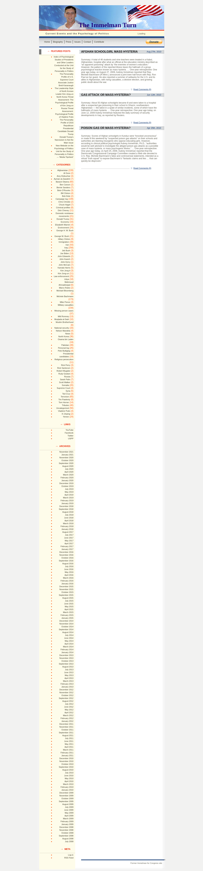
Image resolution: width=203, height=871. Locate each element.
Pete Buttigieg (64, 351)
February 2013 (66, 684)
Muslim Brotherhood (64, 322)
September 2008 (66, 836)
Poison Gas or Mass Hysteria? (106, 127)
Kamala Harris (64, 268)
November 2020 (66, 457)
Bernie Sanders (63, 187)
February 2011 (66, 753)
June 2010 (68, 775)
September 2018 (66, 509)
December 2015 (66, 586)
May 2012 (69, 710)
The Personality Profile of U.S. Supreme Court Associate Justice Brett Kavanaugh (65, 79)
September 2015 (66, 595)
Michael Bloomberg (65, 291)
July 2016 (69, 566)
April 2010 (68, 781)
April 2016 (68, 575)
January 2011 (67, 755)
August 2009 (67, 804)
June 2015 (68, 604)
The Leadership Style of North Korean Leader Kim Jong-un (64, 91)
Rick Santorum (63, 368)
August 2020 (67, 466)
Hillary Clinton (64, 239)
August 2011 (67, 735)
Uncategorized (62, 408)
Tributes (65, 405)
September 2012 (66, 698)
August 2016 (67, 563)
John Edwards (64, 256)
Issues (77, 42)
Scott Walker (64, 382)
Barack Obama (62, 182)
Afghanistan (62, 170)
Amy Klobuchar (63, 176)
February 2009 (66, 821)
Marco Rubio (64, 288)
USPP (70, 438)
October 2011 (67, 730)
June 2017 (68, 538)
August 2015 (67, 598)
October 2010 (67, 764)
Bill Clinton (65, 193)
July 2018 (69, 515)
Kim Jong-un (63, 273)
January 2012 (67, 721)
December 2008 (66, 827)
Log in (70, 855)
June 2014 (68, 638)
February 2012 (66, 718)
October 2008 (67, 833)
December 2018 (66, 506)
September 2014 (66, 629)
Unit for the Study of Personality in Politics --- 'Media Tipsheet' (64, 154)
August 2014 (67, 632)
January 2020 (67, 480)
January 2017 (67, 549)
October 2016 (67, 558)
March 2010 (68, 784)
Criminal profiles (63, 207)
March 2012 (68, 715)
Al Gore (67, 173)
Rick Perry (65, 365)
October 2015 (67, 592)
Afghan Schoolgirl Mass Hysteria (109, 51)
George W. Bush (62, 236)
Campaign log (62, 199)
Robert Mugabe (63, 371)
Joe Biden (64, 253)
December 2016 (66, 552)
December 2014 (66, 621)
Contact (87, 42)
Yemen (66, 417)
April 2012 (68, 712)
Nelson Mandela (63, 331)
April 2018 (68, 520)
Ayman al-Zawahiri (62, 179)
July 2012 (69, 704)
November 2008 (66, 830)
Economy (65, 222)
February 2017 (66, 546)
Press (68, 42)
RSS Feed (68, 858)
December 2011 (66, 724)
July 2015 (69, 601)
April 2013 (68, 678)
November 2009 (66, 796)
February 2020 (66, 478)
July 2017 (69, 535)
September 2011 (66, 733)
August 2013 (67, 667)
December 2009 (66, 793)
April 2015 (68, 609)
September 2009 (66, 801)
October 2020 (67, 460)
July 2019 (69, 489)
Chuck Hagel (64, 205)
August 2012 (67, 701)
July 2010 (69, 773)
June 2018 (68, 518)
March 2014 (68, 647)
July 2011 (69, 738)
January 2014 (67, 652)
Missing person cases (63, 311)
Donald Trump (63, 219)
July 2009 (69, 807)
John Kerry (65, 262)
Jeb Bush (66, 250)
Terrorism (65, 397)
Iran (67, 245)
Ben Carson (65, 185)
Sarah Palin (65, 379)
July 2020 (69, 469)
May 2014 (69, 641)
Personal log (63, 348)
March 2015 (68, 612)
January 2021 (67, 455)
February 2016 (66, 581)
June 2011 (68, 741)
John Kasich (64, 259)
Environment (63, 228)
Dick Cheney (63, 210)
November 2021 (66, 452)
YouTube (69, 430)
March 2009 (68, 818)
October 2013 (67, 661)
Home (47, 42)
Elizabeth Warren (62, 225)
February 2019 (66, 500)
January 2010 (67, 790)
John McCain (64, 265)
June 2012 (68, 707)
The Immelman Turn (107, 25)
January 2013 (67, 687)
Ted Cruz (66, 394)
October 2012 (67, 695)
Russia (67, 377)
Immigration (64, 242)
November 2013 (66, 658)
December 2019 (66, 483)
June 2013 (68, 672)
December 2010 (66, 758)
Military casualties (65, 305)
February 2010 (66, 787)
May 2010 (69, 778)
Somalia (65, 385)
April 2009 (68, 816)
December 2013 (66, 655)
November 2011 (66, 727)
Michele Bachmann (65, 296)
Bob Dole (66, 196)
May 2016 (69, 572)
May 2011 (69, 744)
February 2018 (66, 526)
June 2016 (68, 569)
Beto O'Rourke (63, 190)
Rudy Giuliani (64, 374)
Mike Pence (65, 302)
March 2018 (68, 523)
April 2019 (68, 495)
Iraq (66, 248)
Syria (68, 391)
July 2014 (69, 635)
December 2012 (66, 690)
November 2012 (66, 692)
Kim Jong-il (65, 271)
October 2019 (67, 486)
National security (61, 328)
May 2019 (69, 492)
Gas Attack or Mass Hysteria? (106, 94)
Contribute (99, 42)
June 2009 (68, 810)
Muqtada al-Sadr (61, 319)
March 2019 (68, 498)
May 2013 (69, 675)
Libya (66, 279)
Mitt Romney (63, 316)
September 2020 (66, 463)
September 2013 (66, 664)
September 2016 (66, 561)
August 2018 (67, 512)
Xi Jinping (66, 414)
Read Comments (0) (142, 89)
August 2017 (67, 532)
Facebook (69, 433)
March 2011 (68, 750)
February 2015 (66, 615)
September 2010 (66, 767)
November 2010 (66, 761)
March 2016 (68, 578)
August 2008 (67, 839)
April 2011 (68, 747)
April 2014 (68, 644)
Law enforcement (61, 276)
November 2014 (66, 624)
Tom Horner (64, 402)
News (67, 334)
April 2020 (68, 472)
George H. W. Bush (64, 230)
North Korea (63, 336)
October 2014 (67, 626)
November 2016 (66, 555)
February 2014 (66, 649)
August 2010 (67, 770)
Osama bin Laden (65, 339)
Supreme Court (63, 388)
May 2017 (69, 541)
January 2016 (67, 584)
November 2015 (66, 589)
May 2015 (69, 606)
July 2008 (69, 841)
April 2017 (68, 543)
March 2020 (68, 475)
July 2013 (69, 669)
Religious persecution (64, 359)
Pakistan (65, 345)
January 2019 (67, 503)
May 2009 (69, 813)
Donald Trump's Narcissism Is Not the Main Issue (64, 140)
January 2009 (67, 824)
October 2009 (67, 798)
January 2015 (67, 618)
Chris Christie (64, 202)
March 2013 (68, 681)
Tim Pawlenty (64, 399)
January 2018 (67, 529)
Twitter (70, 436)
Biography (58, 42)
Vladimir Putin (64, 411)
